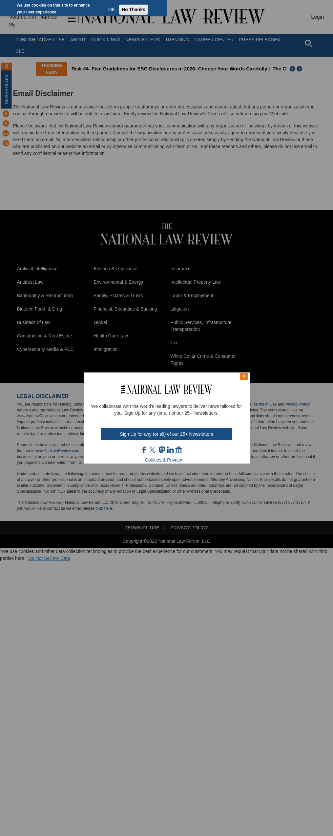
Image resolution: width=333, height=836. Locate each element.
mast (161, 450)
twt (153, 450)
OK (111, 9)
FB (144, 450)
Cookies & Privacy (163, 460)
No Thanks (133, 9)
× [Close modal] (243, 376)
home (178, 450)
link (170, 450)
